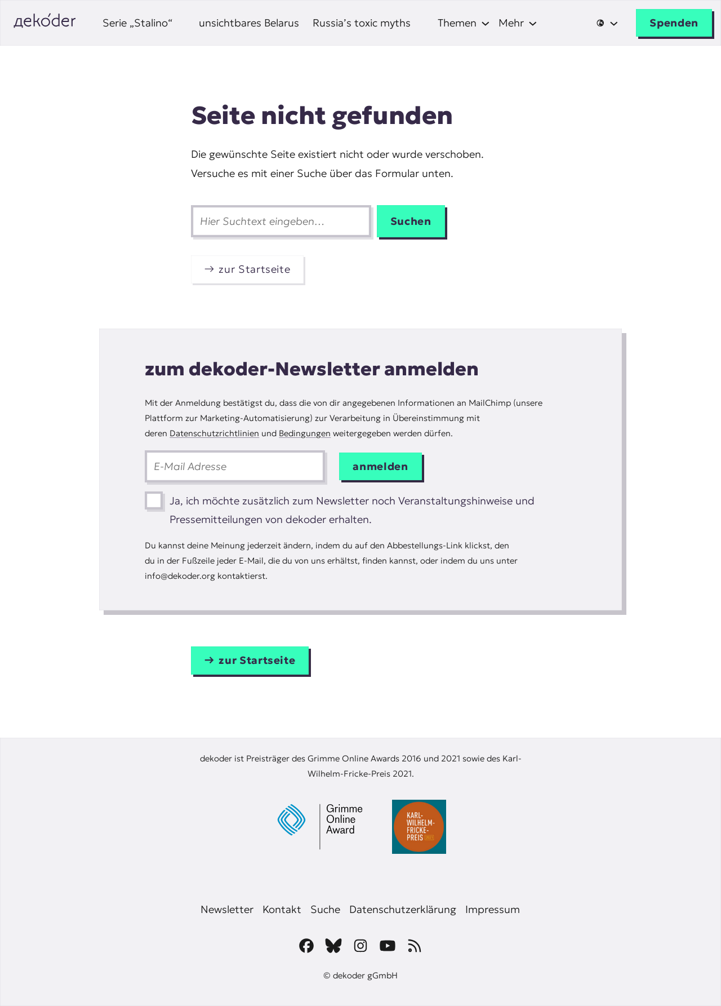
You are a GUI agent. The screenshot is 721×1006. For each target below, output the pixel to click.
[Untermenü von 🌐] (606, 23)
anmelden (380, 466)
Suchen (410, 221)
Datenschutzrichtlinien (214, 433)
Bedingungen (305, 433)
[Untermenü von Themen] (464, 23)
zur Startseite (254, 269)
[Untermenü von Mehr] (518, 23)
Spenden (673, 22)
